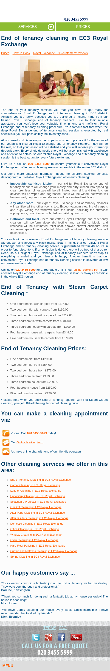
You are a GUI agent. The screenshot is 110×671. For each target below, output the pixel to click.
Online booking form (30, 442)
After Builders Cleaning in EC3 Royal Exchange (39, 518)
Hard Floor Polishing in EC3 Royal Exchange (37, 545)
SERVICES (27, 27)
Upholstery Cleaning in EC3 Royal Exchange (37, 496)
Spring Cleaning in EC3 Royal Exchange (35, 556)
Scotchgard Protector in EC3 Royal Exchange (38, 501)
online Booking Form (87, 269)
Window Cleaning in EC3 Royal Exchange (36, 534)
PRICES (83, 27)
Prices (5, 53)
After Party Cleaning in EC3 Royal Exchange (37, 512)
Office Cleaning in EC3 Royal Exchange (34, 529)
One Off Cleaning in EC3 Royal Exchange (36, 507)
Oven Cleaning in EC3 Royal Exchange (34, 540)
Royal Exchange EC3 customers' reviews (60, 53)
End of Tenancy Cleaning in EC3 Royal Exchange (40, 479)
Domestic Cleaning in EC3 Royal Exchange (36, 523)
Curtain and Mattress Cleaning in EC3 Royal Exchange (43, 551)
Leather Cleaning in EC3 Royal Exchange (35, 490)
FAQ (63, 628)
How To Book (21, 53)
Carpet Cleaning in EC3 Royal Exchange (35, 485)
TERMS (49, 628)
